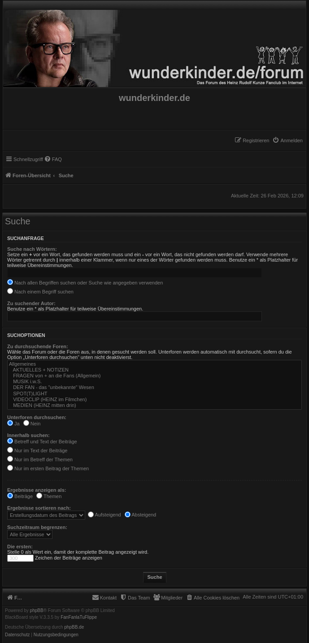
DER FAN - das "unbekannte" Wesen (154, 387)
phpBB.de (74, 627)
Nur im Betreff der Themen (40, 459)
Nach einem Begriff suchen (40, 291)
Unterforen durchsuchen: (36, 417)
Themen (48, 496)
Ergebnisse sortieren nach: (39, 508)
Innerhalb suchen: (28, 435)
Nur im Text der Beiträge (37, 450)
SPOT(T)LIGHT (154, 394)
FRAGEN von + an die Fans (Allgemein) (154, 376)
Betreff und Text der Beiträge (42, 441)
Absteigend (141, 514)
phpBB (37, 610)
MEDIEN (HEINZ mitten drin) (154, 405)
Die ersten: (20, 546)
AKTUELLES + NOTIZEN (154, 370)
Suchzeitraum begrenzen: (37, 527)
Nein (32, 423)
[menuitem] (287, 140)
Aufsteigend (104, 514)
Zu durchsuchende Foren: (37, 346)
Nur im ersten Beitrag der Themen (48, 468)
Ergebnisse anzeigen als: (36, 490)
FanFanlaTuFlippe (79, 617)
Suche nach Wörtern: (32, 249)
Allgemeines (154, 364)
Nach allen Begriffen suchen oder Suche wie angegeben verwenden (85, 282)
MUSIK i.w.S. (154, 382)
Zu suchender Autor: (31, 303)
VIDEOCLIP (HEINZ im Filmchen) (154, 399)
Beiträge (20, 496)
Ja (13, 423)
